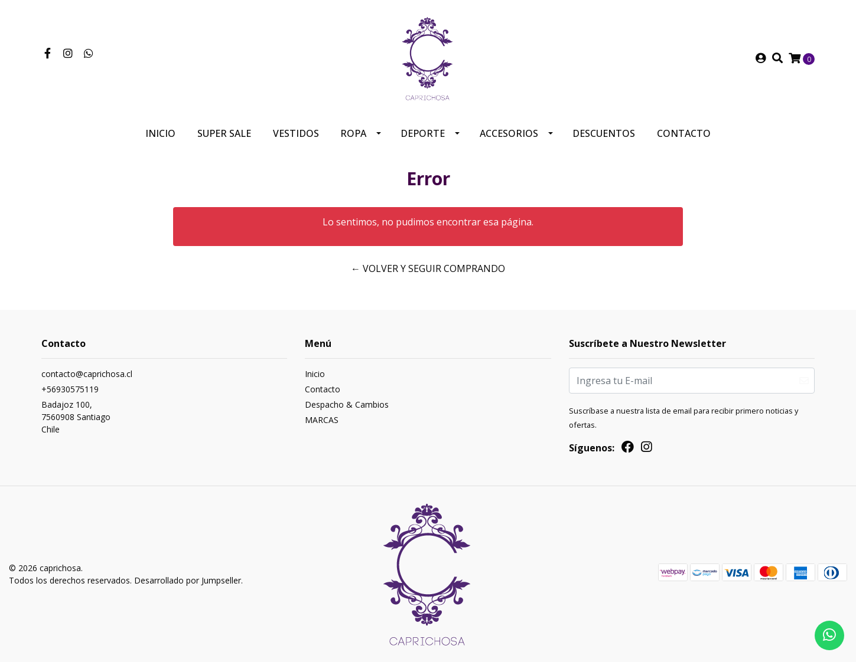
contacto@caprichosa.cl (86, 373)
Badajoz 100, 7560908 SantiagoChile (75, 417)
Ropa (353, 133)
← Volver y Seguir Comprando (428, 268)
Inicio (160, 133)
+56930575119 (70, 389)
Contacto (684, 133)
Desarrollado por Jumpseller (187, 580)
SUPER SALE (224, 133)
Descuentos (603, 133)
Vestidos (296, 133)
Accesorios (509, 133)
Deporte (423, 133)
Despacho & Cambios (347, 404)
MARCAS (322, 419)
